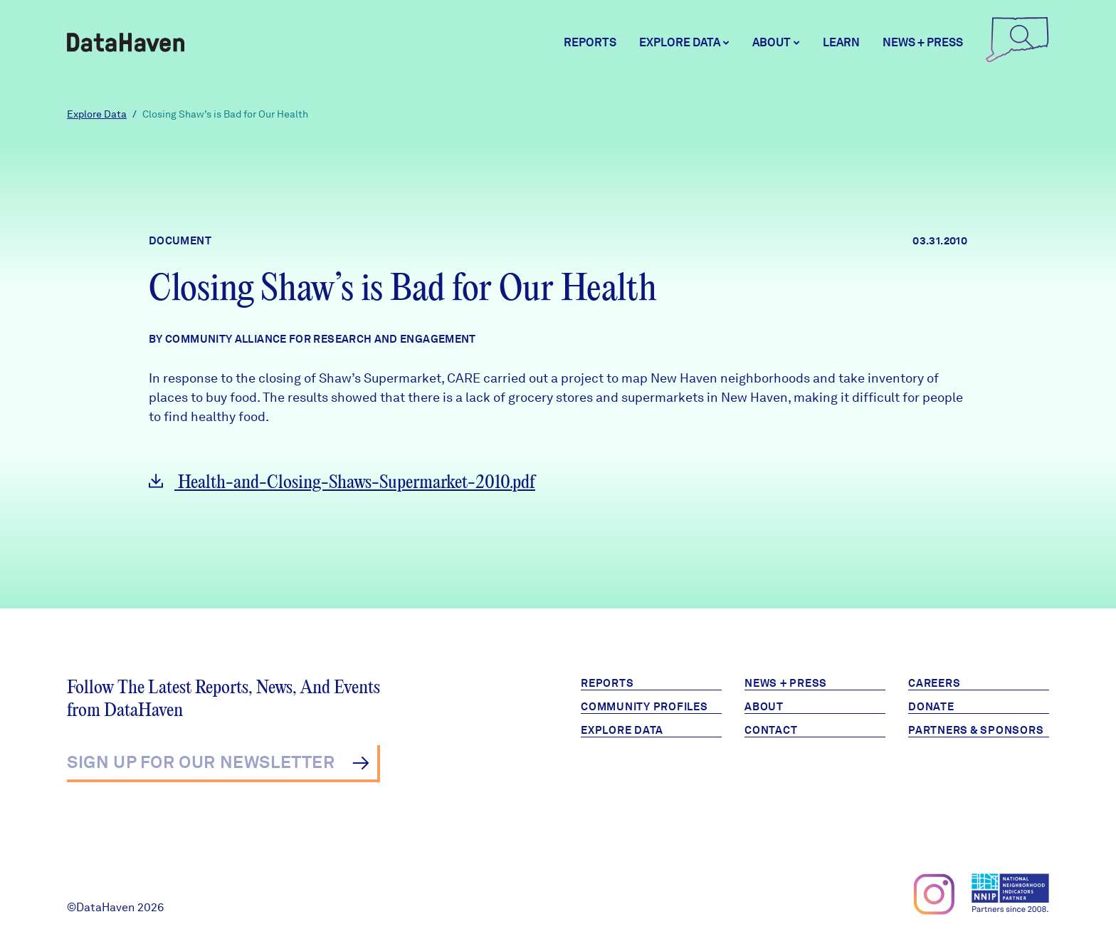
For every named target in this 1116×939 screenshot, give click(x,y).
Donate (931, 706)
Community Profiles (644, 706)
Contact (770, 730)
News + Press (923, 42)
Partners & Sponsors (975, 730)
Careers (934, 683)
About (764, 706)
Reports (590, 42)
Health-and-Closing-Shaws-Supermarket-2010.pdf (342, 483)
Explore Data (97, 114)
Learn (841, 42)
